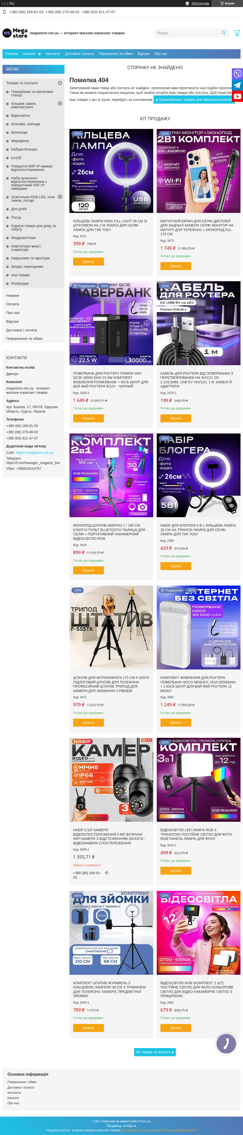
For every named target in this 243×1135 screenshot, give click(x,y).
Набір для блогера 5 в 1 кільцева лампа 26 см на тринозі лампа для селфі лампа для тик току (198, 529)
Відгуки (143, 54)
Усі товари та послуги (153, 1052)
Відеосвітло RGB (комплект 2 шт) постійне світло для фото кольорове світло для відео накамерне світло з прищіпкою (197, 989)
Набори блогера (24, 149)
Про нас (160, 54)
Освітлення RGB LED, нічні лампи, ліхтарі (33, 198)
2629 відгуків (200, 3)
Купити (88, 262)
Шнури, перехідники (27, 267)
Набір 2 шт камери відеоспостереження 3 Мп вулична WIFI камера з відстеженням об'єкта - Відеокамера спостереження (109, 836)
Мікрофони (20, 141)
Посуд (16, 217)
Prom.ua (144, 1121)
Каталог (29, 54)
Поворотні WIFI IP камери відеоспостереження (32, 168)
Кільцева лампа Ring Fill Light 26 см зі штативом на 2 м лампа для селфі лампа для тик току (110, 225)
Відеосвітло (20, 115)
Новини (12, 295)
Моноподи (19, 132)
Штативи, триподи (25, 124)
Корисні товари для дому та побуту (33, 227)
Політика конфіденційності (178, 1130)
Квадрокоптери (23, 238)
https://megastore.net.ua (35, 453)
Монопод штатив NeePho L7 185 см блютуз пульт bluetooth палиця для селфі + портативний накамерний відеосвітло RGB (109, 532)
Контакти (53, 54)
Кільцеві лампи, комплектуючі (23, 105)
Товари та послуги (22, 83)
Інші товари (20, 275)
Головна (11, 54)
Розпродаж (20, 283)
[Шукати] (223, 33)
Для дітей (19, 209)
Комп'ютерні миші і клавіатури (26, 248)
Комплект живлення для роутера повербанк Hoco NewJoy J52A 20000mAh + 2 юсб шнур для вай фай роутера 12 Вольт (198, 684)
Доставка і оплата (79, 54)
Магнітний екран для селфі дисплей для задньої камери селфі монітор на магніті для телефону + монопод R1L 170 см (197, 227)
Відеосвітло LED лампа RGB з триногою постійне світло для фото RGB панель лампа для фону (196, 834)
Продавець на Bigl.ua (121, 1126)
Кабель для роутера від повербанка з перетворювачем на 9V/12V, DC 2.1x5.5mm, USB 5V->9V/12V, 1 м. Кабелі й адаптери (196, 380)
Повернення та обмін (116, 54)
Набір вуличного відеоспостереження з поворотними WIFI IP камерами (29, 183)
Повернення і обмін (21, 1082)
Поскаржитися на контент (139, 1130)
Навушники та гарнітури (30, 258)
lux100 (16, 158)
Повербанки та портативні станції (32, 93)
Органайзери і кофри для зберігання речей (196, 99)
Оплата (12, 304)
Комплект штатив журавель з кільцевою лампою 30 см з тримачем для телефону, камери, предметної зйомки (109, 989)
